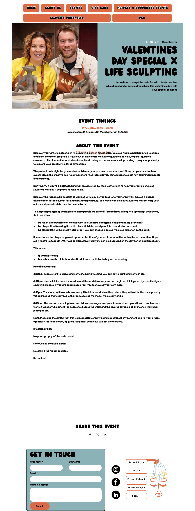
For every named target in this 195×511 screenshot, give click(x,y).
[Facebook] (116, 482)
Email (34, 473)
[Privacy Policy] (136, 479)
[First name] (45, 468)
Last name (74, 461)
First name (36, 461)
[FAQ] (136, 471)
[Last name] (84, 468)
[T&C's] (136, 496)
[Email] (65, 479)
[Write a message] (66, 494)
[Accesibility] (136, 462)
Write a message (39, 484)
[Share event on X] (97, 435)
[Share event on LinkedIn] (105, 435)
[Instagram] (116, 469)
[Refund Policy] (136, 487)
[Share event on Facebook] (90, 435)
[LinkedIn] (116, 495)
